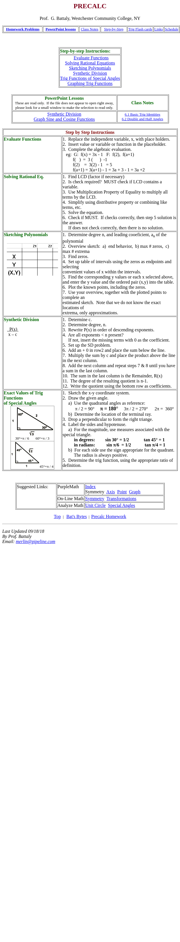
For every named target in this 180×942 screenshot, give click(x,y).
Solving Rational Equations (90, 63)
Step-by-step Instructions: (85, 51)
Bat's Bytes (76, 516)
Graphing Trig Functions (89, 83)
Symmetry (94, 498)
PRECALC (89, 6)
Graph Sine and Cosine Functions (64, 119)
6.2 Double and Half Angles (142, 119)
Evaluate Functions (91, 57)
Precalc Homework (108, 516)
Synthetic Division (90, 73)
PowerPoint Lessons (64, 98)
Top (57, 516)
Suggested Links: (32, 486)
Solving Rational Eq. (24, 176)
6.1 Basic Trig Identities (142, 114)
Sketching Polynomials (90, 68)
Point (122, 491)
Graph (134, 491)
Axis (110, 491)
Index (90, 486)
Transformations (121, 498)
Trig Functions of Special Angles (90, 78)
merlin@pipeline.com (35, 541)
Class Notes (89, 29)
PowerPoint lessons (60, 29)
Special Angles (121, 505)
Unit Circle (95, 505)
